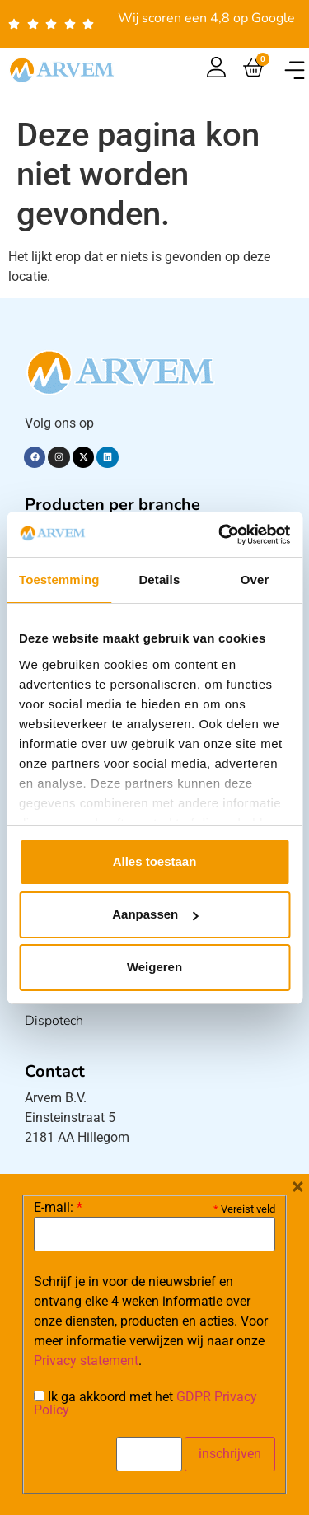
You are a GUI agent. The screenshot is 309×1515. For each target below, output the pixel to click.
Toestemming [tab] (59, 580)
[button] (294, 70)
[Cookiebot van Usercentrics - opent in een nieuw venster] (220, 534)
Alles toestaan (155, 861)
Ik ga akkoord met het (145, 1404)
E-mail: (58, 1207)
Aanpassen (155, 914)
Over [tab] (255, 580)
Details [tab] (159, 580)
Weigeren (154, 967)
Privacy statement (86, 1360)
